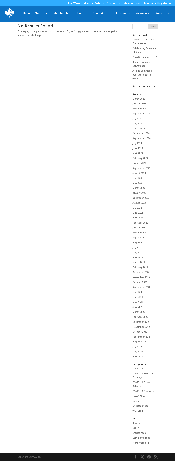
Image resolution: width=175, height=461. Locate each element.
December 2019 (140, 321)
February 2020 (140, 316)
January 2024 (139, 163)
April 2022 (137, 217)
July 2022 (137, 207)
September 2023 (141, 168)
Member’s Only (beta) (157, 3)
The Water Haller (78, 3)
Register (137, 422)
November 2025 (141, 108)
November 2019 (141, 326)
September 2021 (141, 237)
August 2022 (139, 202)
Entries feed (139, 432)
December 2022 (140, 197)
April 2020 (137, 307)
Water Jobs (163, 13)
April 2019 (137, 356)
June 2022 (137, 212)
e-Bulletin (98, 3)
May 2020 (137, 302)
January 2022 (139, 227)
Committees (101, 13)
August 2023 (139, 173)
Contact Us (114, 3)
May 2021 (137, 252)
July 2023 (137, 178)
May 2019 (137, 351)
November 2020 (141, 277)
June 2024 (137, 148)
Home (27, 13)
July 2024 (137, 143)
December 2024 (140, 133)
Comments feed (141, 437)
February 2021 (140, 267)
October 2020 (139, 282)
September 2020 (141, 287)
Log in (135, 427)
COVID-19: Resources (143, 391)
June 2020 (137, 297)
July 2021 (137, 247)
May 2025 (137, 123)
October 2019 (139, 331)
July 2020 (137, 292)
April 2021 (137, 257)
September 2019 (141, 336)
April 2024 (137, 153)
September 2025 (141, 113)
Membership (62, 13)
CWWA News (139, 396)
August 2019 (139, 341)
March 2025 (138, 128)
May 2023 (137, 182)
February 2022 (140, 222)
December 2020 (140, 272)
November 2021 (141, 232)
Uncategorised (140, 405)
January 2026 (139, 103)
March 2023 (138, 187)
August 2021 (139, 242)
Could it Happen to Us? (144, 57)
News (135, 401)
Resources (123, 13)
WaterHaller (139, 411)
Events (81, 13)
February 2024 (140, 158)
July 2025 (137, 118)
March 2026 (138, 98)
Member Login (132, 3)
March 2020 (138, 311)
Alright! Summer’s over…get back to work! (142, 74)
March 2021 (138, 262)
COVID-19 (137, 368)
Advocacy (142, 13)
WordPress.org (140, 442)
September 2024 (141, 138)
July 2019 (137, 346)
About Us (41, 13)
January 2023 (139, 192)
